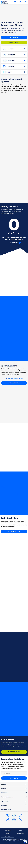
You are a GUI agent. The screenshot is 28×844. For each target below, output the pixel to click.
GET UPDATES (14, 778)
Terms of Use (8, 830)
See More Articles (14, 531)
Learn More (14, 242)
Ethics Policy (7, 836)
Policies (20, 830)
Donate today (14, 42)
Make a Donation (14, 751)
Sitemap (7, 833)
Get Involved (14, 37)
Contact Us (4, 805)
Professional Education (7, 796)
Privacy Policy (20, 833)
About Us (3, 784)
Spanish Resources (6, 809)
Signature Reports (5, 801)
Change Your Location (15, 378)
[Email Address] (14, 773)
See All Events (14, 383)
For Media (3, 788)
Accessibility (25, 841)
